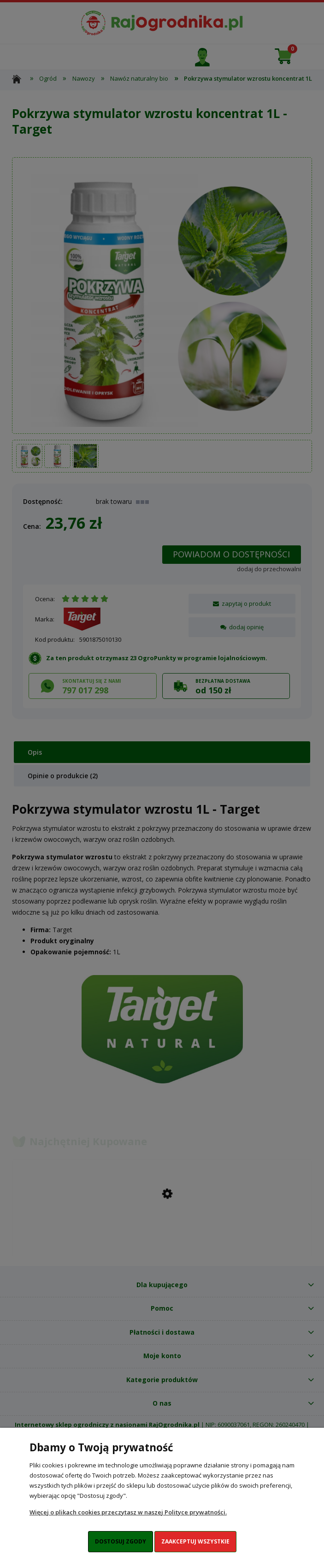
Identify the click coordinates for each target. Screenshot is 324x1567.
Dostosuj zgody (120, 1541)
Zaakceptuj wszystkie (195, 1541)
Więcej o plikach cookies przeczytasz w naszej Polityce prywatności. (128, 1512)
